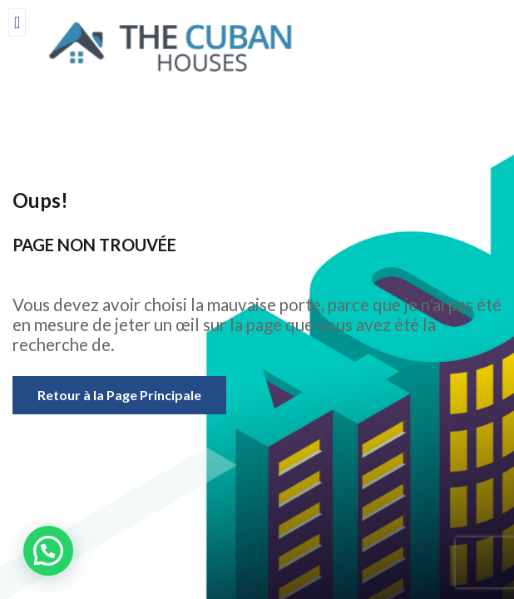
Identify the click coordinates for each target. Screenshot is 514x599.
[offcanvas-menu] (17, 22)
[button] (48, 551)
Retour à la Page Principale (119, 395)
